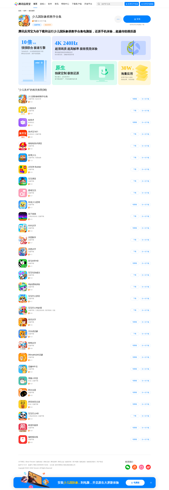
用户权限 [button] (75, 462)
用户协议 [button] (100, 462)
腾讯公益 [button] (61, 462)
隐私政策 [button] (83, 462)
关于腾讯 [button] (21, 462)
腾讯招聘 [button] (54, 462)
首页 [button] (19, 11)
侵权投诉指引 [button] (91, 462)
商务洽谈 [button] (47, 462)
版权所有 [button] (68, 462)
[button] (23, 3)
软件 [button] (25, 11)
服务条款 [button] (39, 462)
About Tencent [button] (30, 462)
